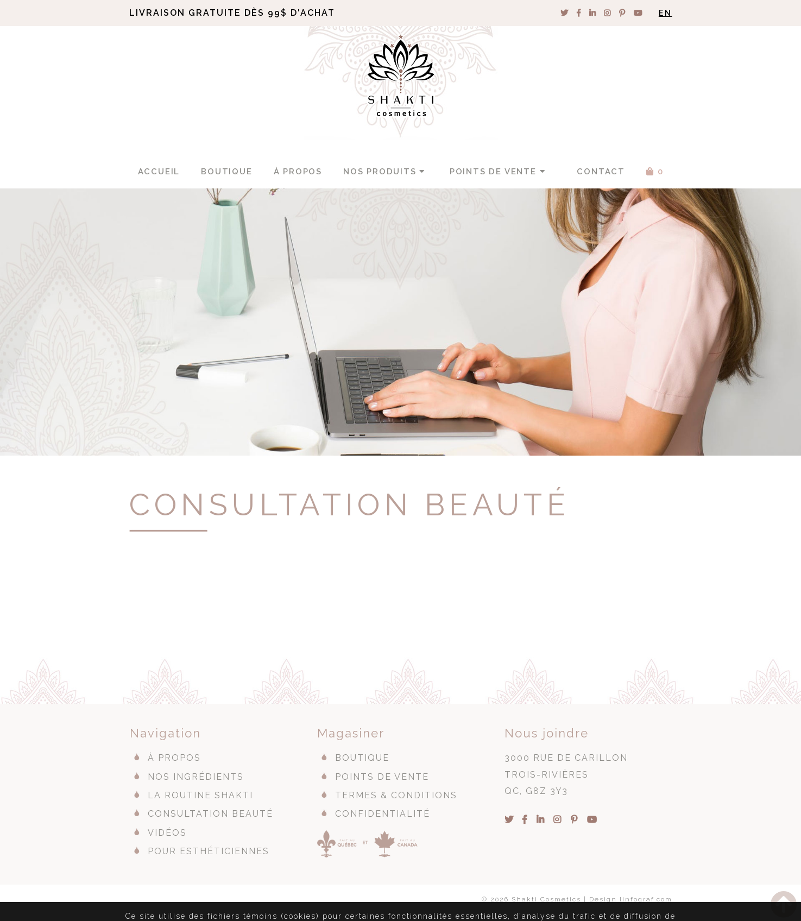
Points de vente (499, 171)
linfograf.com (646, 899)
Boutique (226, 171)
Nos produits (385, 171)
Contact (601, 171)
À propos (298, 171)
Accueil (159, 171)
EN (665, 13)
